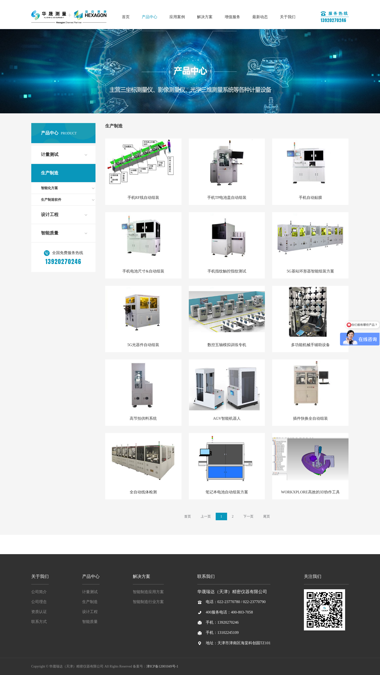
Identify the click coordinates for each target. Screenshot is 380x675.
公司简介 (39, 592)
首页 (126, 17)
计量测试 (49, 154)
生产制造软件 (51, 200)
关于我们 (287, 17)
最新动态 (260, 17)
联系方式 (39, 622)
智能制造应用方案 (148, 592)
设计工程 (49, 214)
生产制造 (49, 173)
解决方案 (205, 17)
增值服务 (232, 17)
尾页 (266, 516)
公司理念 (39, 602)
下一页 (248, 516)
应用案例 (177, 17)
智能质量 (49, 233)
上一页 (206, 516)
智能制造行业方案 (148, 602)
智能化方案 (49, 188)
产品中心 (149, 17)
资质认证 (39, 612)
